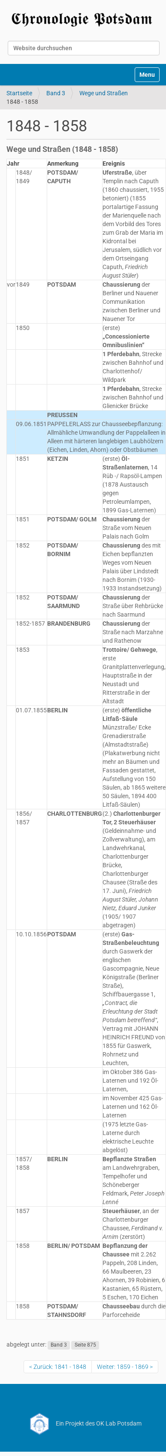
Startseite (19, 93)
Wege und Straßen (103, 93)
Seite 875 (85, 1345)
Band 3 (55, 93)
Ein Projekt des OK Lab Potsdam (83, 1423)
